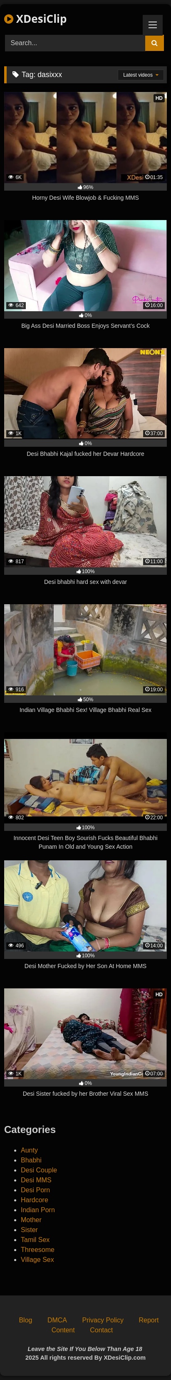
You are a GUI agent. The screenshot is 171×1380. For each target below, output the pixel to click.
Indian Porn (38, 1209)
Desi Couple (39, 1170)
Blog (25, 1320)
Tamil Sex (35, 1239)
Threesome (38, 1249)
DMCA (57, 1320)
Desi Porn (35, 1190)
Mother (31, 1219)
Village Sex (37, 1259)
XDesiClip (35, 18)
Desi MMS (36, 1180)
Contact (101, 1330)
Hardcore (34, 1199)
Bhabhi (31, 1160)
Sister (29, 1229)
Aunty (29, 1150)
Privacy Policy (103, 1320)
